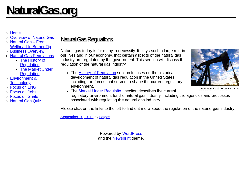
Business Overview (27, 51)
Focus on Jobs (23, 92)
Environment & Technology (23, 80)
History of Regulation (97, 73)
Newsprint (122, 138)
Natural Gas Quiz (25, 101)
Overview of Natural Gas (32, 37)
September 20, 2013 (76, 117)
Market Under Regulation (101, 91)
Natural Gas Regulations (32, 56)
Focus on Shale (24, 96)
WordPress (132, 133)
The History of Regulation (32, 62)
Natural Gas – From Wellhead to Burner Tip (30, 44)
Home (15, 33)
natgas (104, 117)
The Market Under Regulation (36, 71)
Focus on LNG (23, 87)
